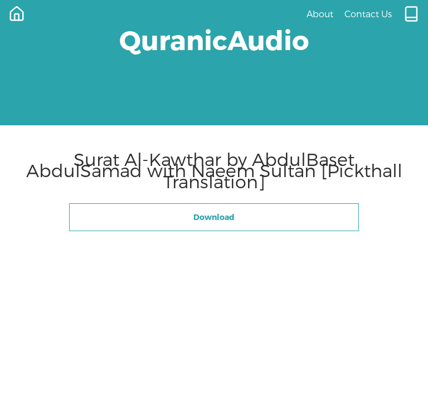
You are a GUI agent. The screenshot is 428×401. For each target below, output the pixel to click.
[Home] (16, 14)
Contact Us (368, 13)
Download (214, 217)
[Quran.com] (411, 14)
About (320, 13)
